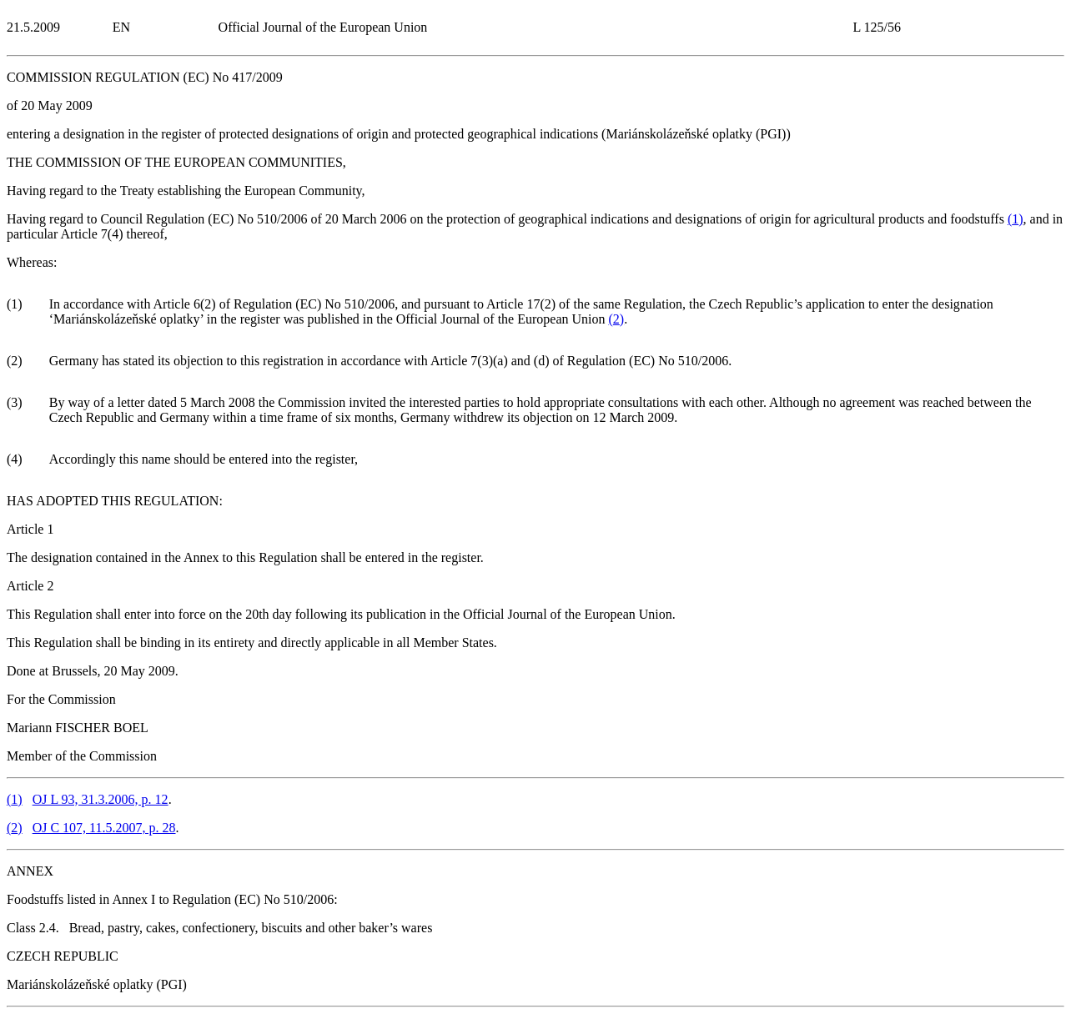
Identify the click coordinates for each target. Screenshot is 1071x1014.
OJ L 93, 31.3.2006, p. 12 (100, 799)
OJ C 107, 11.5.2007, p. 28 (104, 828)
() (1015, 219)
